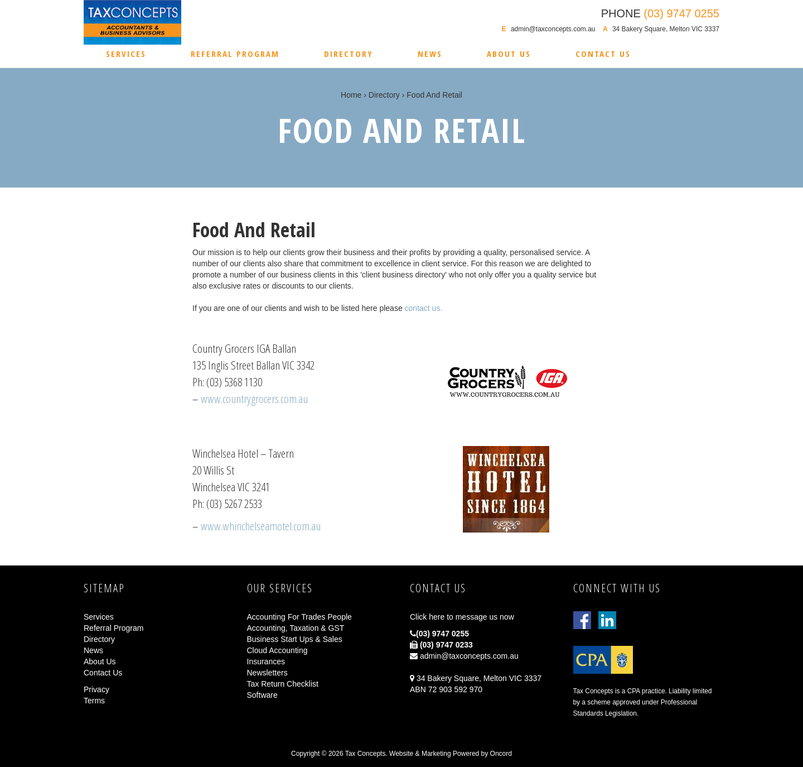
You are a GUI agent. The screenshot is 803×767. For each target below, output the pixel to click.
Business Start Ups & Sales (294, 639)
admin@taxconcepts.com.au (553, 29)
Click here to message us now (462, 616)
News (430, 53)
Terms (94, 700)
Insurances (266, 661)
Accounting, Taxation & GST (296, 628)
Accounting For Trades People (299, 616)
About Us (509, 53)
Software (262, 695)
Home (351, 94)
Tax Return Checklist (282, 683)
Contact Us (603, 53)
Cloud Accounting (277, 650)
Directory (348, 53)
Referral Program (235, 53)
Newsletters (267, 672)
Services (126, 53)
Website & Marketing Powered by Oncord (450, 754)
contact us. (424, 308)
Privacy (96, 689)
